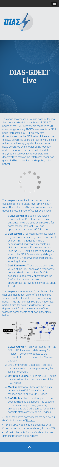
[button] (54, 4)
